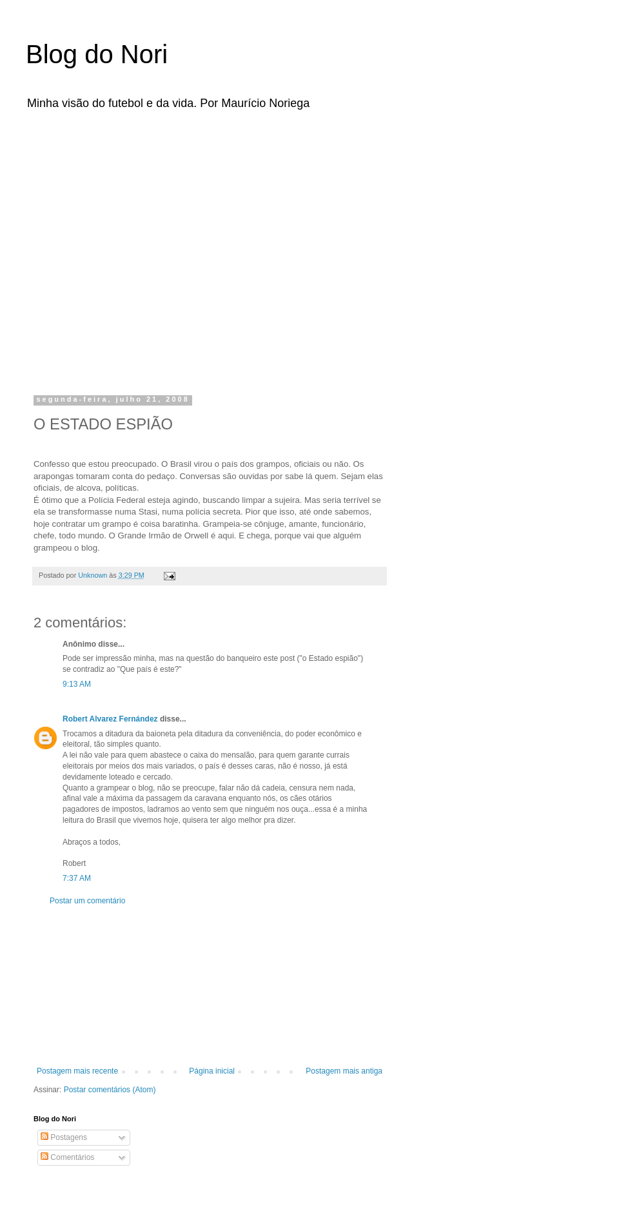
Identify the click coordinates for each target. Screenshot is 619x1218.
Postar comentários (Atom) (110, 1089)
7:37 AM (77, 878)
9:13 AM (77, 684)
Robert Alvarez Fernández (110, 718)
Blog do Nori (97, 54)
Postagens (64, 1137)
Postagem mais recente (77, 1071)
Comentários (67, 1157)
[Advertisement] (121, 248)
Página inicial (212, 1071)
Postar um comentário (87, 900)
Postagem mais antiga (344, 1071)
